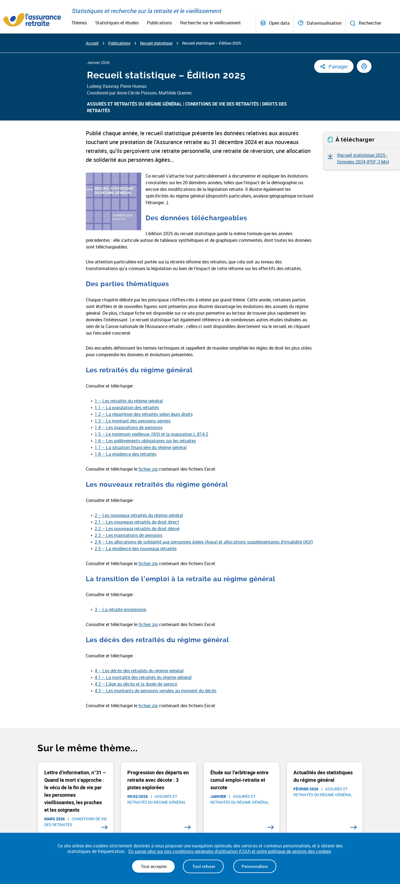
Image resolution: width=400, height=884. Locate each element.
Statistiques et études (117, 23)
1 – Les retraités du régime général (129, 401)
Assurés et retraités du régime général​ (134, 104)
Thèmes (79, 23)
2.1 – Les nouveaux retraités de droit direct (137, 522)
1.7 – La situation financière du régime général (141, 447)
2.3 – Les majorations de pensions (128, 535)
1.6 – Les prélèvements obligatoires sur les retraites (145, 441)
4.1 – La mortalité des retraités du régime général (143, 677)
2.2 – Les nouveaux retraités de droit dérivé (137, 529)
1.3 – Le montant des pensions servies (133, 421)
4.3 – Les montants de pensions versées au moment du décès (155, 691)
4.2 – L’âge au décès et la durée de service (136, 684)
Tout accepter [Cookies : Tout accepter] (153, 866)
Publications (159, 23)
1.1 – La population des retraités (127, 407)
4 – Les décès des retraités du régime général (139, 671)
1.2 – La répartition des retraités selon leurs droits (144, 414)
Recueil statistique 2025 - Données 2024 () (363, 158)
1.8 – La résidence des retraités (125, 454)
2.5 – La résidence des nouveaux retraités (136, 548)
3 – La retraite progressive (120, 609)
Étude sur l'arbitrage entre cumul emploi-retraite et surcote (239, 780)
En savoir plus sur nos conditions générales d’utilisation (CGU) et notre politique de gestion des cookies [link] (229, 851)
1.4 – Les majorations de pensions (128, 427)
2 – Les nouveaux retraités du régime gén (135, 515)
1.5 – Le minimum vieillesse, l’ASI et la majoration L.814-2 (151, 434)
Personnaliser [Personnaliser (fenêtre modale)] (255, 866)
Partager (338, 66)
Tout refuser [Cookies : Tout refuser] (203, 866)
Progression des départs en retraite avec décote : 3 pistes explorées (158, 780)
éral (179, 515)
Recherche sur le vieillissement (210, 23)
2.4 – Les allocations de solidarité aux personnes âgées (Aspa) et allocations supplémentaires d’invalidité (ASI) (204, 542)
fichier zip (148, 469)
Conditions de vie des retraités (222, 104)
